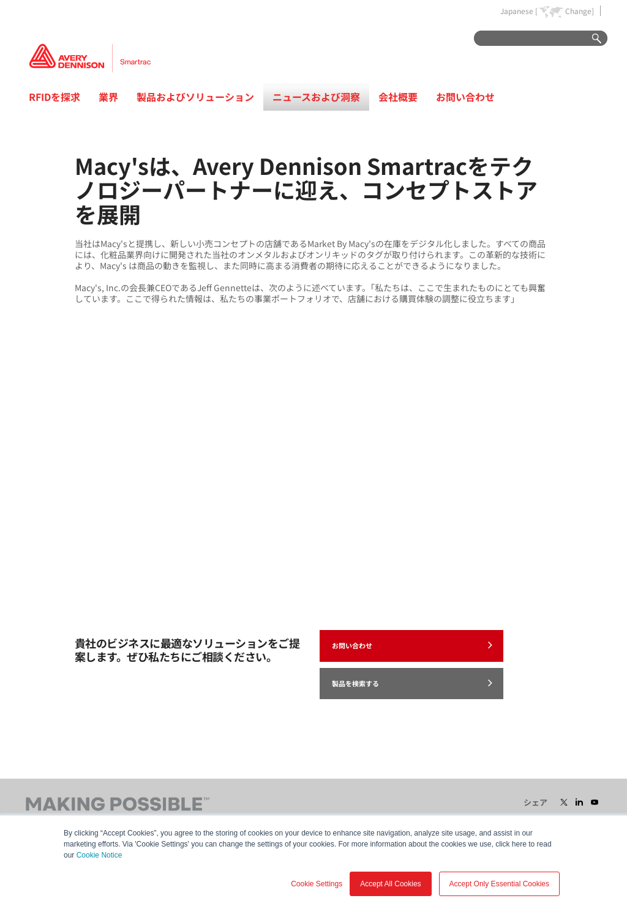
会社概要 (398, 96)
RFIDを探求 (54, 96)
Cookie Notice (99, 855)
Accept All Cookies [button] (390, 884)
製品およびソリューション (195, 96)
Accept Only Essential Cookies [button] (499, 884)
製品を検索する (412, 683)
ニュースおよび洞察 (316, 96)
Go (590, 39)
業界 (108, 96)
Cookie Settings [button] (316, 884)
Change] (579, 11)
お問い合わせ (465, 96)
